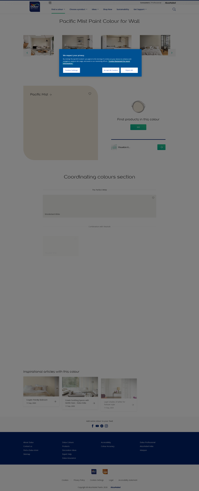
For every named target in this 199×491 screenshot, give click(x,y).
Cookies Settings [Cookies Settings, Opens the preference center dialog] (71, 70)
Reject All (129, 70)
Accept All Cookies (111, 70)
